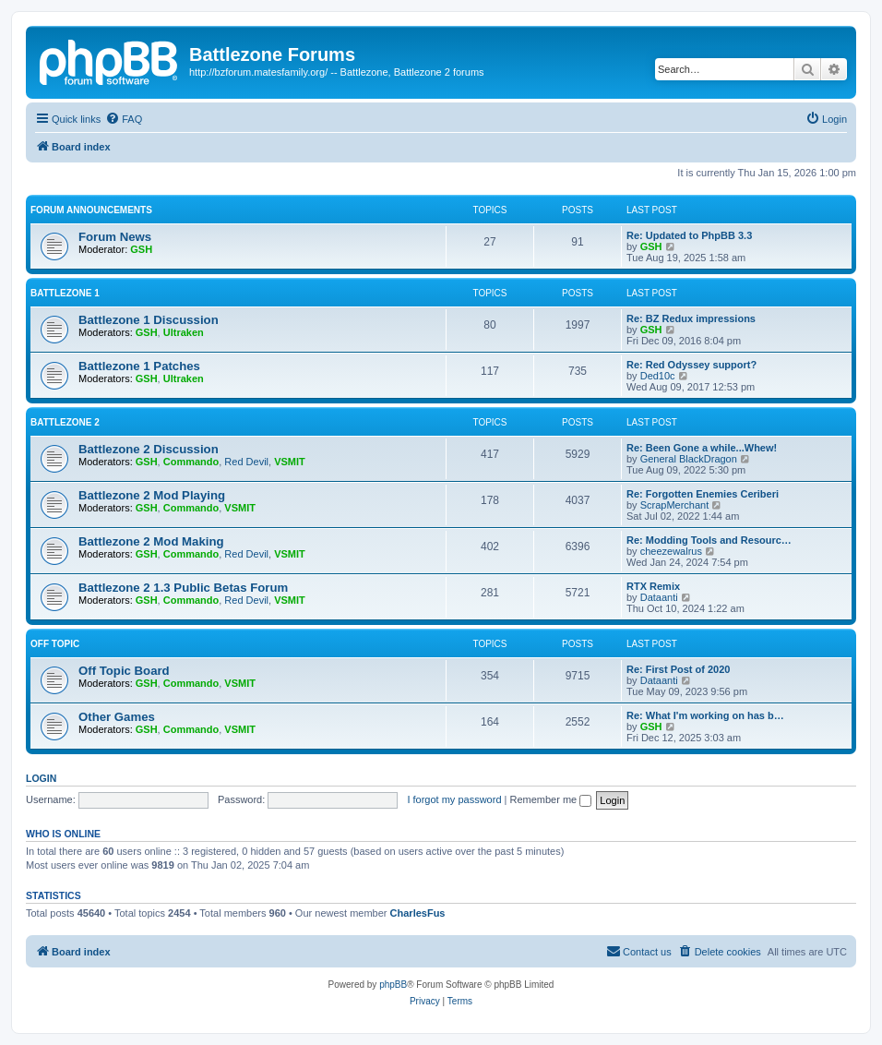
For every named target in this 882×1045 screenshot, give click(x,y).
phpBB (393, 984)
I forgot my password (454, 799)
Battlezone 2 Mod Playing (151, 495)
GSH (141, 249)
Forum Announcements (91, 210)
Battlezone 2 (65, 422)
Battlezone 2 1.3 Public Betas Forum (183, 588)
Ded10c (657, 375)
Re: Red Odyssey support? (691, 364)
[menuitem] (123, 119)
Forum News (114, 237)
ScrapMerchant (674, 504)
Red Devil (246, 461)
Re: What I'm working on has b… (705, 715)
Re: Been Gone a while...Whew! (701, 447)
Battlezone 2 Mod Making (151, 541)
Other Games (116, 717)
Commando (191, 461)
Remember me (550, 799)
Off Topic (54, 644)
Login (41, 778)
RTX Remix (653, 586)
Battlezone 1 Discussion (148, 320)
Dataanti (659, 597)
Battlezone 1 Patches (139, 366)
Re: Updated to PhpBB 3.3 (689, 235)
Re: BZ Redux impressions (691, 318)
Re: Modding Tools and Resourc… (709, 540)
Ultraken (183, 332)
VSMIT (289, 461)
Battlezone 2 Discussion (148, 449)
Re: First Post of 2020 (678, 669)
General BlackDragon (688, 458)
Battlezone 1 (65, 293)
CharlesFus (418, 913)
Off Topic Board (124, 671)
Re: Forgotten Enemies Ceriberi (702, 493)
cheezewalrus (671, 551)
